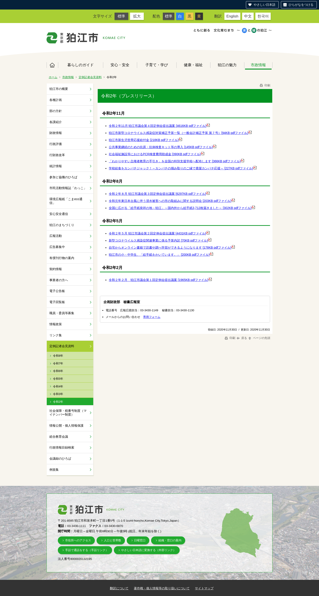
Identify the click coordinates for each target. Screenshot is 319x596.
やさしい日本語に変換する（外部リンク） (148, 550)
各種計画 (55, 100)
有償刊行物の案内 (61, 258)
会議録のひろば (60, 458)
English (232, 16)
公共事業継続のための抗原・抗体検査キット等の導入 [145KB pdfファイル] (161, 147)
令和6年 (58, 371)
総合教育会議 (58, 436)
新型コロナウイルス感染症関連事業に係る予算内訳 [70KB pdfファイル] (158, 240)
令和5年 (58, 378)
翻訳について (119, 588)
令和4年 (58, 386)
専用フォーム (151, 317)
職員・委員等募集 (61, 313)
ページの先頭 (259, 338)
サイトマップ (204, 588)
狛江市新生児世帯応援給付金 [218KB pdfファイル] (144, 140)
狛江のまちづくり (61, 225)
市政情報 (258, 65)
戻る (242, 338)
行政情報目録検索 (61, 447)
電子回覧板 (57, 302)
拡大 (137, 16)
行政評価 (55, 144)
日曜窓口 (140, 540)
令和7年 (58, 363)
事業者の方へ (58, 280)
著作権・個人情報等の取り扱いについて (162, 588)
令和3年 (58, 394)
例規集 (54, 469)
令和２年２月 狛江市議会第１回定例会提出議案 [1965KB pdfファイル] (158, 280)
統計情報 (55, 166)
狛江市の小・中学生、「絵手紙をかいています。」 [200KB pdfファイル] (159, 254)
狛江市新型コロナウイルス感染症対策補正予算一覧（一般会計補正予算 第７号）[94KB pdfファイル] (178, 133)
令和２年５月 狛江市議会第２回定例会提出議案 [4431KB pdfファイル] (157, 233)
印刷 (264, 85)
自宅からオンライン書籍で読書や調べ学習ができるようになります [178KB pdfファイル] (170, 247)
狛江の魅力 (227, 65)
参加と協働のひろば (63, 177)
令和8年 (58, 355)
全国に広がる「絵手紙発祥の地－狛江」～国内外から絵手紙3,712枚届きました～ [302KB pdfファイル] (180, 208)
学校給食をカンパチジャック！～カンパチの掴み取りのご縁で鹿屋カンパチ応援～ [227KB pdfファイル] (181, 168)
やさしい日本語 (264, 4)
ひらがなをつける (301, 4)
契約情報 (55, 269)
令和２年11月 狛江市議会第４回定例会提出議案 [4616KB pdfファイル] (157, 126)
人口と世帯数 (112, 540)
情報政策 (55, 324)
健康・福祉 (193, 65)
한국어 (263, 16)
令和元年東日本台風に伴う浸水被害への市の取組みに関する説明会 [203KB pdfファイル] (170, 201)
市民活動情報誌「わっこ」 (68, 188)
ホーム (52, 65)
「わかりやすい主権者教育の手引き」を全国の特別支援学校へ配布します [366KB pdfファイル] (175, 161)
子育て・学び (156, 65)
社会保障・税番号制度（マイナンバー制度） (68, 412)
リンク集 (55, 335)
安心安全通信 (58, 214)
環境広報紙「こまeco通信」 (65, 201)
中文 (248, 16)
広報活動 (55, 236)
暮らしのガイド (80, 65)
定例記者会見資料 (90, 77)
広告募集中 (57, 247)
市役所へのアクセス (78, 540)
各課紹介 (55, 122)
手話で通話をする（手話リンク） (86, 550)
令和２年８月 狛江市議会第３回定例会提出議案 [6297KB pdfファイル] (157, 193)
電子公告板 (57, 291)
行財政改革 (57, 155)
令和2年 (58, 401)
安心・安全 (120, 65)
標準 (121, 16)
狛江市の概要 (58, 89)
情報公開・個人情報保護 (66, 425)
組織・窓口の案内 (169, 540)
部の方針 (55, 111)
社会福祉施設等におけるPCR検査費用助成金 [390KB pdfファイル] (155, 154)
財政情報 (55, 133)
